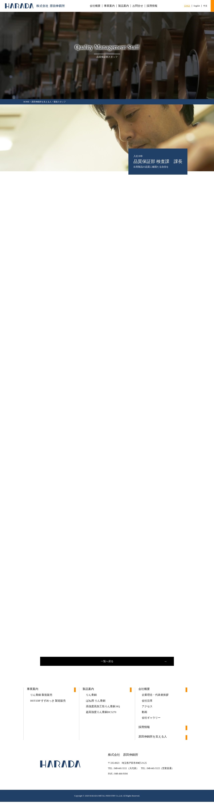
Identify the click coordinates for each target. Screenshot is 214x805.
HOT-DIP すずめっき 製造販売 (48, 702)
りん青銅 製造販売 (41, 696)
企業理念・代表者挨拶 (155, 696)
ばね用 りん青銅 (95, 702)
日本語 (187, 6)
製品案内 (123, 6)
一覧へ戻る (107, 662)
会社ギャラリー (151, 720)
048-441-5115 (153, 771)
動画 (144, 714)
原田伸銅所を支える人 (153, 740)
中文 (205, 6)
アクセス (147, 708)
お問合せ (137, 6)
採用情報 (152, 6)
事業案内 (109, 6)
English (197, 6)
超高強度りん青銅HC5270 (101, 714)
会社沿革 (147, 702)
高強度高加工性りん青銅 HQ (103, 708)
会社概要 (95, 6)
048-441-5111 (120, 771)
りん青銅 (91, 696)
